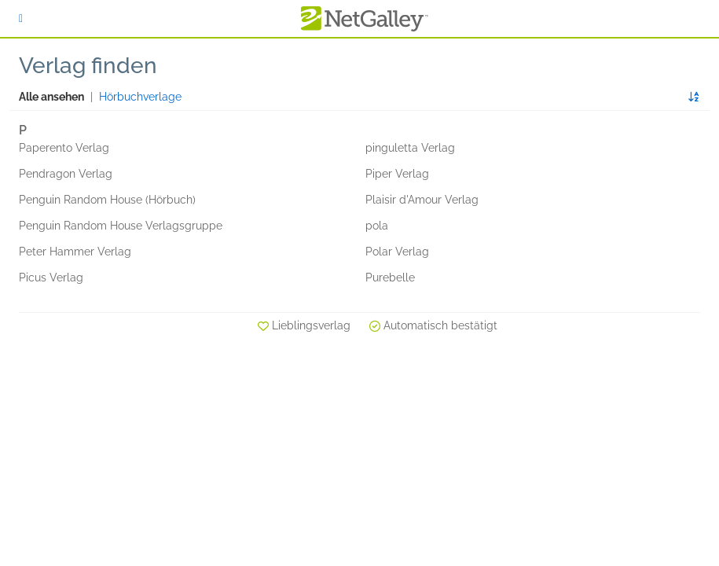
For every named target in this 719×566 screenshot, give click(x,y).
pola (376, 225)
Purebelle (390, 277)
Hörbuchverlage (140, 96)
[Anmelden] (20, 18)
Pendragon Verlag (65, 173)
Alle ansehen (51, 96)
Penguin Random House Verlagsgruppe (120, 225)
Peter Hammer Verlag (75, 251)
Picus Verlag (51, 277)
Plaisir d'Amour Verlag (422, 199)
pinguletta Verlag (410, 148)
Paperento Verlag (64, 148)
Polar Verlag (397, 251)
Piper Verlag (397, 173)
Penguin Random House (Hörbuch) (107, 199)
